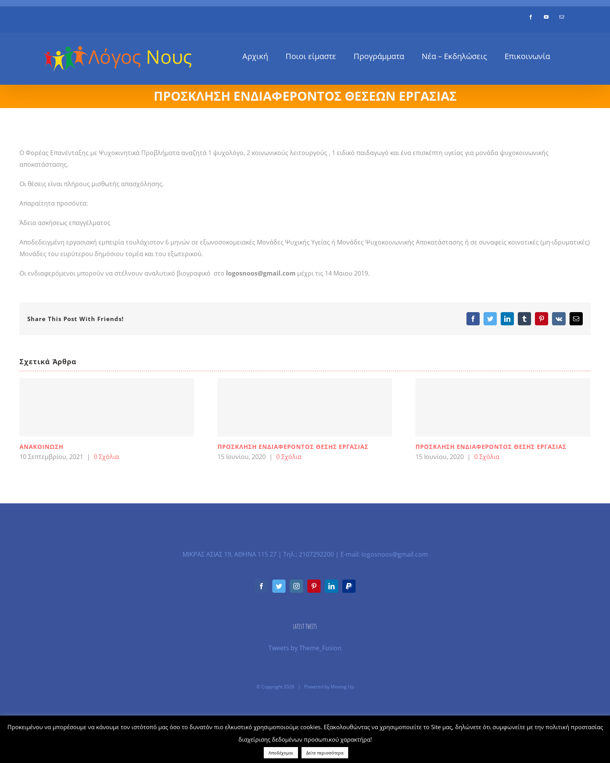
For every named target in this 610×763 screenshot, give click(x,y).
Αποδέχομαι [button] (280, 753)
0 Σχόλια (106, 456)
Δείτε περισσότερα (325, 753)
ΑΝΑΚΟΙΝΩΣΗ (41, 446)
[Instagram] (296, 586)
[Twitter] (279, 586)
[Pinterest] (314, 586)
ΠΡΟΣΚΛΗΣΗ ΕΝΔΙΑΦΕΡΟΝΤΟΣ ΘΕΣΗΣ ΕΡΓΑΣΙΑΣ (292, 446)
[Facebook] (261, 586)
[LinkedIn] (331, 586)
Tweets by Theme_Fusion (305, 648)
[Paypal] (349, 586)
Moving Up (342, 686)
